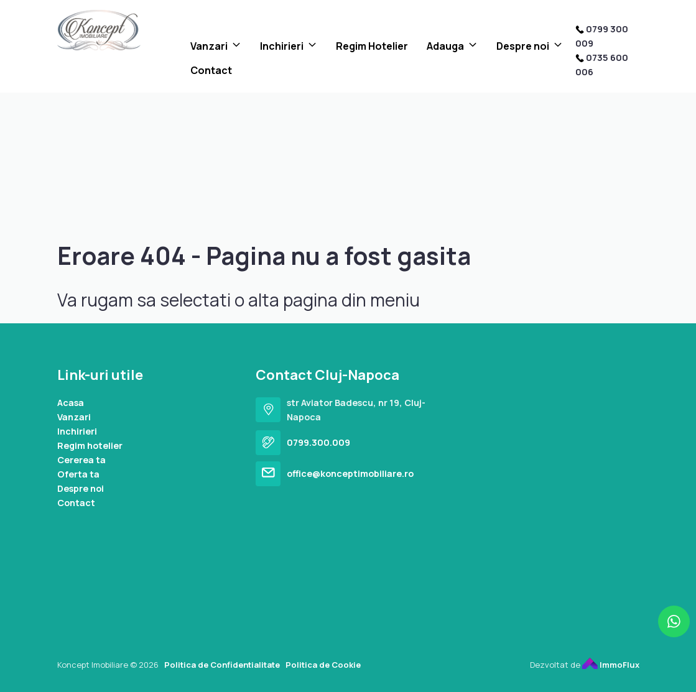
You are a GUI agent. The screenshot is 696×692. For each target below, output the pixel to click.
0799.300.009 (318, 442)
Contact (211, 70)
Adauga (445, 46)
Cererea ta (81, 460)
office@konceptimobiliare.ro (350, 473)
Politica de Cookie (323, 664)
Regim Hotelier (372, 46)
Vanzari (209, 46)
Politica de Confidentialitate (222, 664)
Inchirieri (282, 46)
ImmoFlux (610, 664)
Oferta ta (78, 474)
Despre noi (522, 46)
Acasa (70, 402)
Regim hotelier (90, 445)
